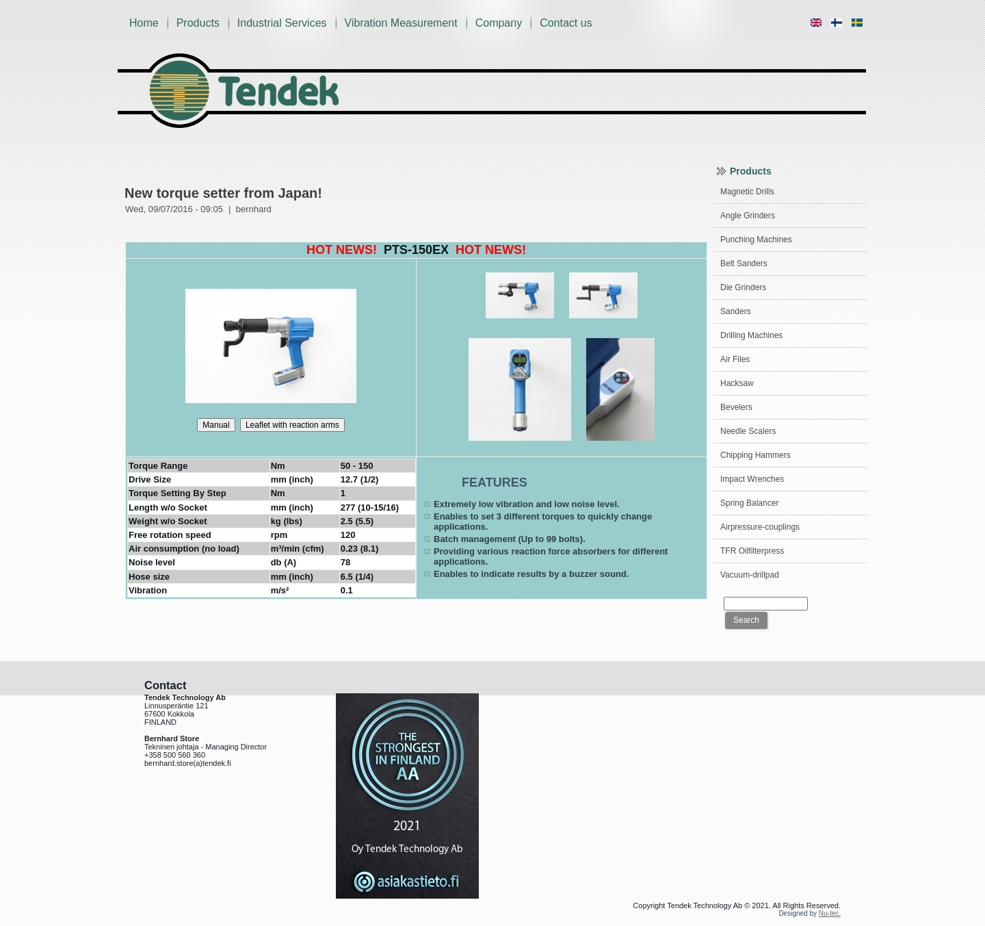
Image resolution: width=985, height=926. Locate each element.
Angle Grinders (747, 215)
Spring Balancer (749, 503)
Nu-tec (829, 913)
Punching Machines (756, 239)
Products (198, 23)
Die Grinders (743, 287)
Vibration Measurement (401, 23)
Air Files (735, 359)
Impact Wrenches (752, 479)
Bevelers (736, 407)
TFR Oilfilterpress (752, 551)
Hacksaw (737, 383)
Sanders (735, 311)
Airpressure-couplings (760, 527)
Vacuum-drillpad (749, 575)
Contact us (566, 23)
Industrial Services (282, 23)
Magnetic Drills (747, 191)
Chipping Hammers (755, 455)
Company (498, 23)
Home (144, 23)
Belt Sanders (743, 263)
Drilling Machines (751, 335)
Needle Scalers (748, 431)
